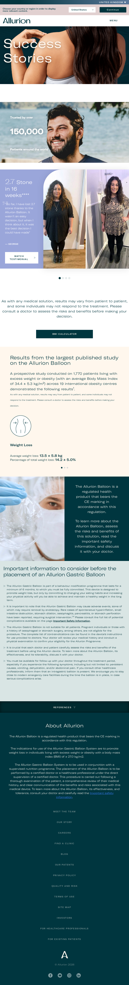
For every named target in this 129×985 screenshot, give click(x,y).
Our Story (64, 822)
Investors (64, 918)
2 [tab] (63, 278)
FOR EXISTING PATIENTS (64, 939)
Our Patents (64, 864)
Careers (64, 833)
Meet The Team (64, 811)
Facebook (50, 975)
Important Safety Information (71, 620)
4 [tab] (69, 278)
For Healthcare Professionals (64, 928)
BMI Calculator (64, 334)
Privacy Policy (64, 875)
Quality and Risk (65, 886)
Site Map (64, 907)
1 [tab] (60, 278)
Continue (113, 9)
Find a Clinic (64, 843)
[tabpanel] (64, 219)
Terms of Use (64, 896)
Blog (64, 854)
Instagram (69, 975)
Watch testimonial (23, 257)
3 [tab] (66, 278)
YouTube (60, 975)
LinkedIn (78, 975)
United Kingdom (111, 2)
